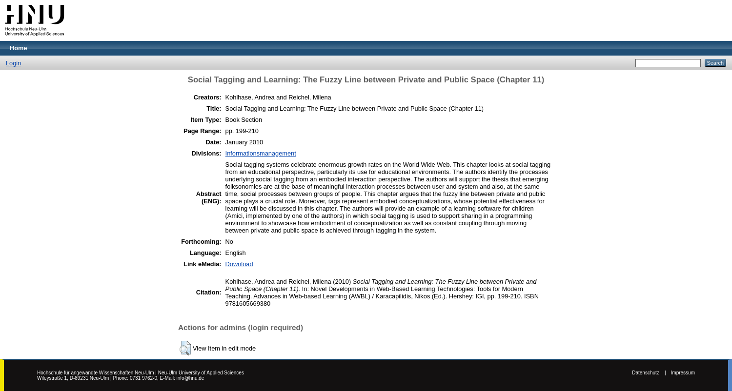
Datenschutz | (649, 372)
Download (239, 264)
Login (13, 63)
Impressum (683, 372)
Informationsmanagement (260, 153)
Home (18, 48)
